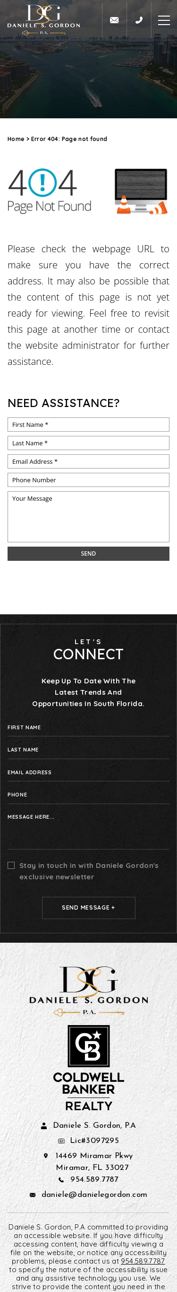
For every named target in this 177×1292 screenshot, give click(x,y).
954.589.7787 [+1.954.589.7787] (94, 1180)
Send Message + (88, 907)
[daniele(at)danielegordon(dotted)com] (114, 20)
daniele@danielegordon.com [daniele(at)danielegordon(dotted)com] (95, 1195)
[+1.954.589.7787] (138, 20)
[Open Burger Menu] (164, 20)
